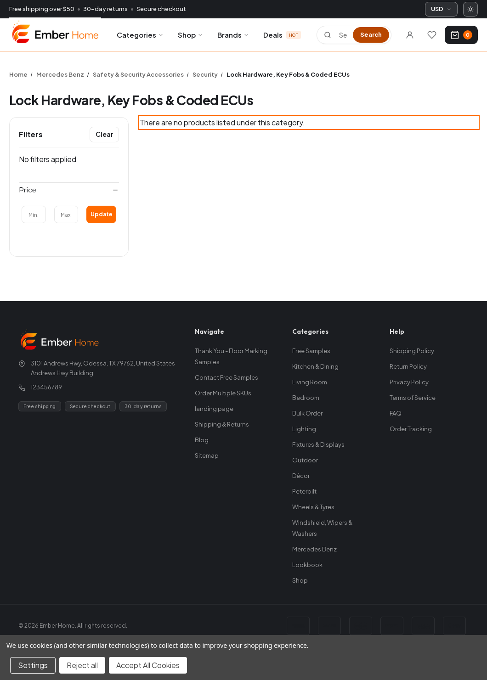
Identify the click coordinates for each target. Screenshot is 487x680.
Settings (33, 665)
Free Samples (311, 350)
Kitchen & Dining (315, 366)
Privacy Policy (409, 382)
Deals (282, 34)
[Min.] (34, 214)
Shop (191, 34)
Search (371, 34)
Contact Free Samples (226, 377)
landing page (214, 408)
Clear (104, 134)
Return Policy (408, 366)
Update (102, 214)
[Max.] (66, 214)
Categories (140, 34)
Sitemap (207, 455)
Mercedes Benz (314, 549)
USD (441, 8)
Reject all (82, 665)
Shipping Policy (412, 350)
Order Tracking (411, 429)
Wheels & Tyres (313, 507)
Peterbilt (304, 491)
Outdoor (305, 460)
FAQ (396, 413)
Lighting (304, 429)
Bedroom (305, 397)
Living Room (309, 382)
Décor (301, 475)
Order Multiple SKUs (223, 393)
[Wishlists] (432, 35)
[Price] (69, 190)
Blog (202, 440)
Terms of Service (413, 397)
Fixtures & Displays (318, 444)
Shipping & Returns (222, 424)
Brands (233, 34)
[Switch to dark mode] (470, 9)
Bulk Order (307, 413)
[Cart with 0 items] (461, 35)
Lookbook (307, 564)
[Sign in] (410, 35)
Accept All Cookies (148, 665)
